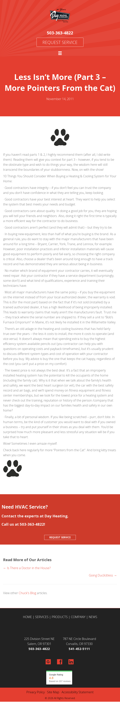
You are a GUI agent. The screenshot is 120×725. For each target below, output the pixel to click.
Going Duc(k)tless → (103, 575)
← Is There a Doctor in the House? (27, 568)
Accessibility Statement (78, 692)
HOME (27, 617)
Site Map (53, 692)
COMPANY (78, 617)
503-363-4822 (60, 33)
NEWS (93, 617)
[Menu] (60, 53)
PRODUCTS (60, 617)
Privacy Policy (35, 692)
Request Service (60, 42)
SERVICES (41, 617)
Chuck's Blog (27, 593)
